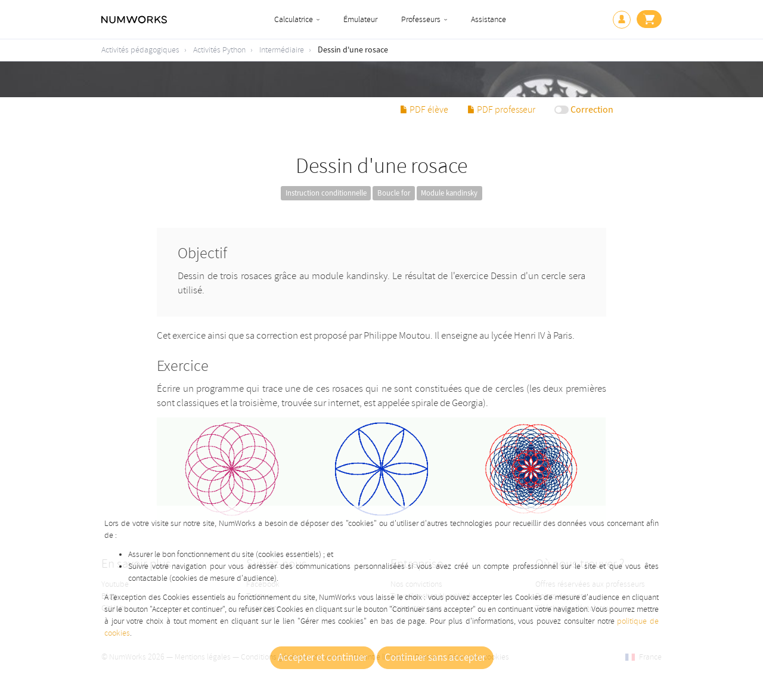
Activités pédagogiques (140, 50)
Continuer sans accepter (435, 658)
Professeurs (421, 19)
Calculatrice (293, 19)
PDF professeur (501, 110)
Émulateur (360, 19)
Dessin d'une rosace (353, 50)
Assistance (488, 19)
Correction (591, 109)
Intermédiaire (281, 50)
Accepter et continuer (322, 658)
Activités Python (219, 50)
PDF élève (424, 110)
